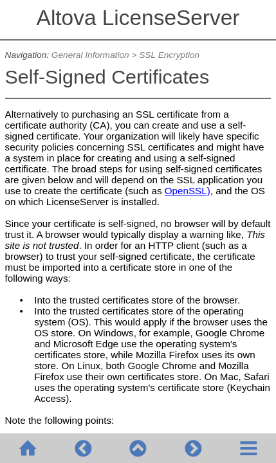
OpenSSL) (187, 190)
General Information (90, 55)
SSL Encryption (169, 55)
